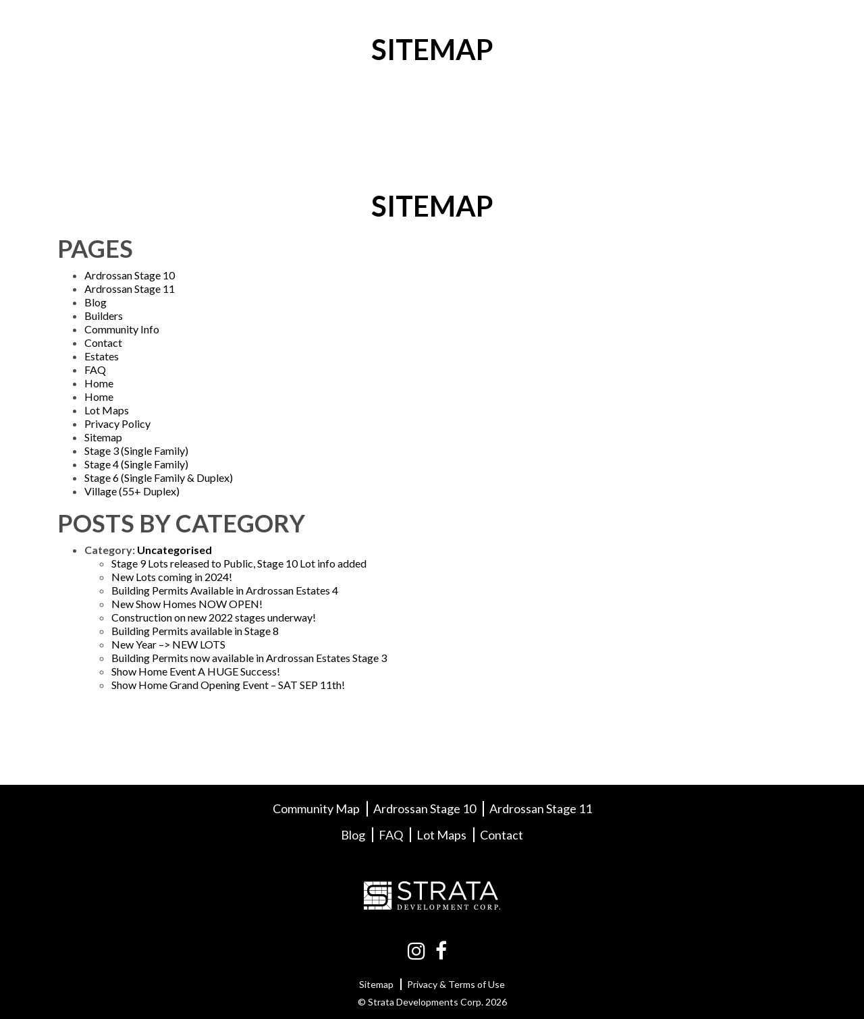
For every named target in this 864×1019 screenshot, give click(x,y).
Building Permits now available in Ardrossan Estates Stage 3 (249, 657)
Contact (763, 24)
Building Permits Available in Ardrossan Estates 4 (224, 590)
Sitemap (103, 437)
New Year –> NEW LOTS (168, 644)
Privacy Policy (117, 423)
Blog (635, 24)
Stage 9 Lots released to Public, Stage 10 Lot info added (239, 563)
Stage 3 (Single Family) (136, 450)
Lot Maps (471, 24)
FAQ (693, 24)
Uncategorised (174, 549)
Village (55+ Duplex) (132, 491)
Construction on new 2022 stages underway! (213, 617)
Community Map (316, 808)
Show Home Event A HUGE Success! (195, 671)
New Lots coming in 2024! (171, 576)
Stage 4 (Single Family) (136, 464)
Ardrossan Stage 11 (129, 288)
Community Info (353, 24)
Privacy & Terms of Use (456, 984)
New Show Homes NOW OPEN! (187, 603)
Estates (101, 356)
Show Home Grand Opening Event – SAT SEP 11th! (228, 684)
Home (98, 383)
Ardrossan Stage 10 (129, 275)
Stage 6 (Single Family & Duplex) (158, 477)
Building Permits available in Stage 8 (195, 630)
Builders (563, 24)
